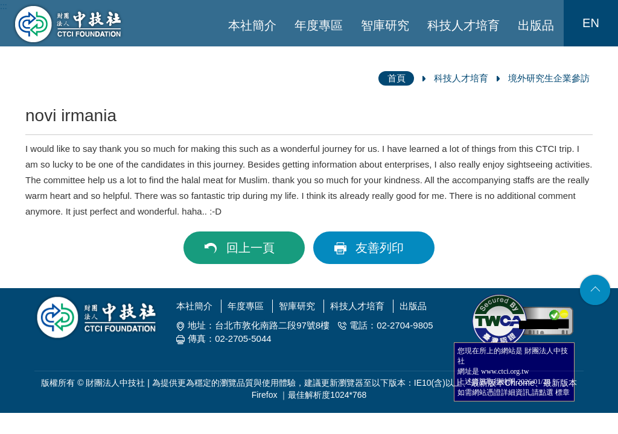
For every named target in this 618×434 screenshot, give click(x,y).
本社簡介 (252, 25)
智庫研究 (385, 25)
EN (590, 23)
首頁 (396, 78)
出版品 (536, 25)
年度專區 (319, 25)
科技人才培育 (463, 25)
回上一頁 (250, 247)
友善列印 (379, 247)
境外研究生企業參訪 (549, 78)
